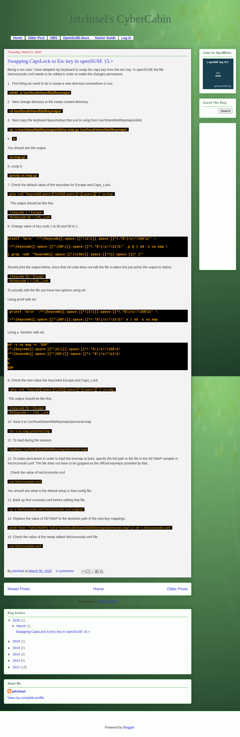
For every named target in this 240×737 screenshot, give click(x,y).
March (21, 626)
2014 (17, 654)
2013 (17, 660)
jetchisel (18, 571)
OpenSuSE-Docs (76, 38)
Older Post (36, 38)
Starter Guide (105, 38)
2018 (17, 641)
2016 (17, 648)
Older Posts (177, 589)
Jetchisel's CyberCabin (120, 18)
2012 (17, 667)
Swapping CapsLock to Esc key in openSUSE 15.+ (60, 61)
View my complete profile (26, 698)
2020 (17, 620)
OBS (53, 38)
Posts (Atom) (107, 601)
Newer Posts (19, 589)
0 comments (65, 571)
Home (17, 38)
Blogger (128, 727)
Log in (126, 38)
